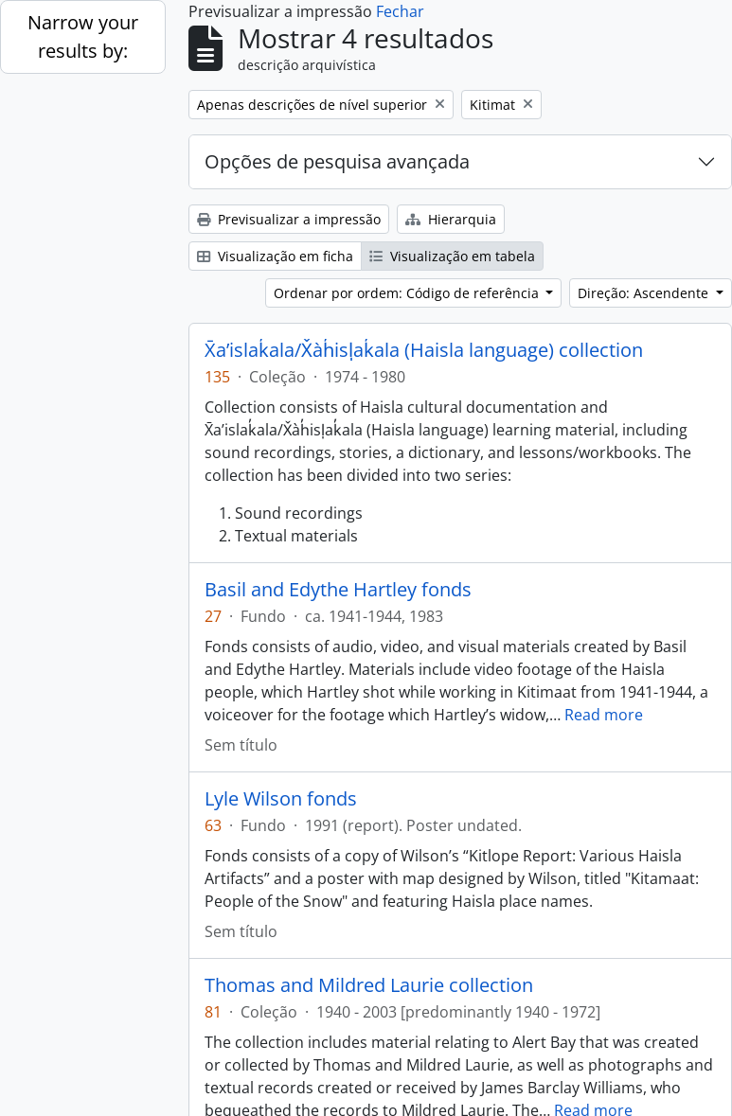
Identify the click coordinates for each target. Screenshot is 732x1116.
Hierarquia (450, 219)
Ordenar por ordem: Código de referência (408, 293)
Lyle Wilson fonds (281, 799)
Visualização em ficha (275, 256)
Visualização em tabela (452, 256)
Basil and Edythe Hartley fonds (338, 589)
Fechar (400, 11)
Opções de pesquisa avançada (337, 161)
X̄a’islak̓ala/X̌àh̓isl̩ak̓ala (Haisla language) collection (424, 350)
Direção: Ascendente (645, 293)
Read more (603, 714)
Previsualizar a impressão (289, 219)
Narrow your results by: (82, 36)
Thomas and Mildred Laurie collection (369, 985)
